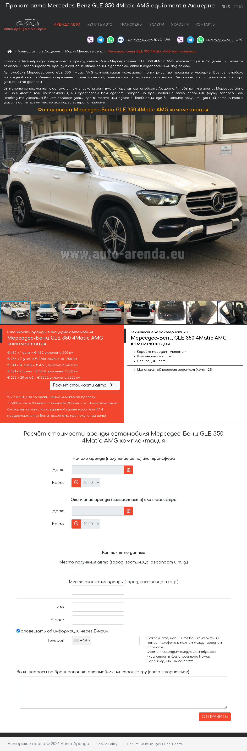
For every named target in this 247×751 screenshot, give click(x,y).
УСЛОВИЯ (180, 24)
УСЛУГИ (156, 24)
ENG (238, 7)
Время (58, 483)
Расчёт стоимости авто (83, 385)
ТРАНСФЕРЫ (131, 24)
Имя (60, 607)
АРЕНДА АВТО (67, 24)
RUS (226, 7)
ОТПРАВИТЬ (215, 717)
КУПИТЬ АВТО (100, 24)
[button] (243, 208)
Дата (58, 470)
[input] (98, 469)
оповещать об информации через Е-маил (62, 631)
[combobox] (81, 640)
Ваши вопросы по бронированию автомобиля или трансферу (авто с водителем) (102, 672)
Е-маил (57, 620)
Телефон (56, 640)
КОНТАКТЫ (205, 24)
